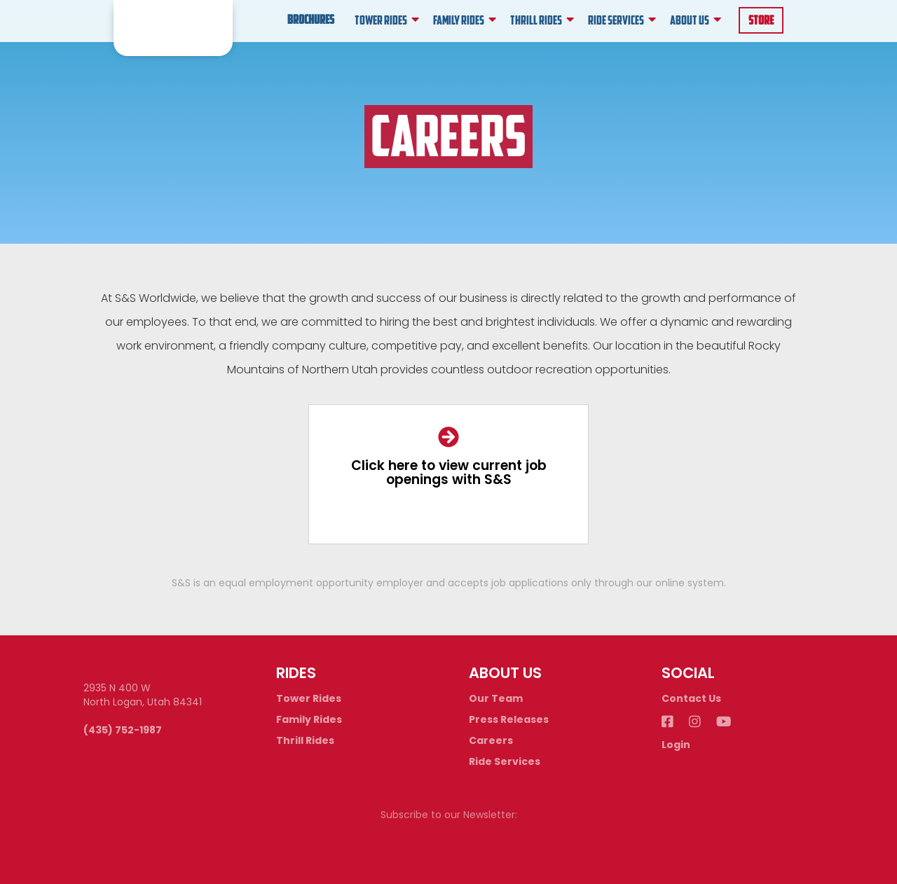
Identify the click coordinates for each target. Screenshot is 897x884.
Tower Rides (308, 698)
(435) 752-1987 (122, 730)
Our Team (496, 698)
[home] (173, 28)
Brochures (310, 20)
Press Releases (509, 719)
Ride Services (504, 761)
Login (676, 745)
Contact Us (691, 698)
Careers (491, 740)
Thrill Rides (305, 740)
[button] (387, 20)
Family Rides (309, 719)
